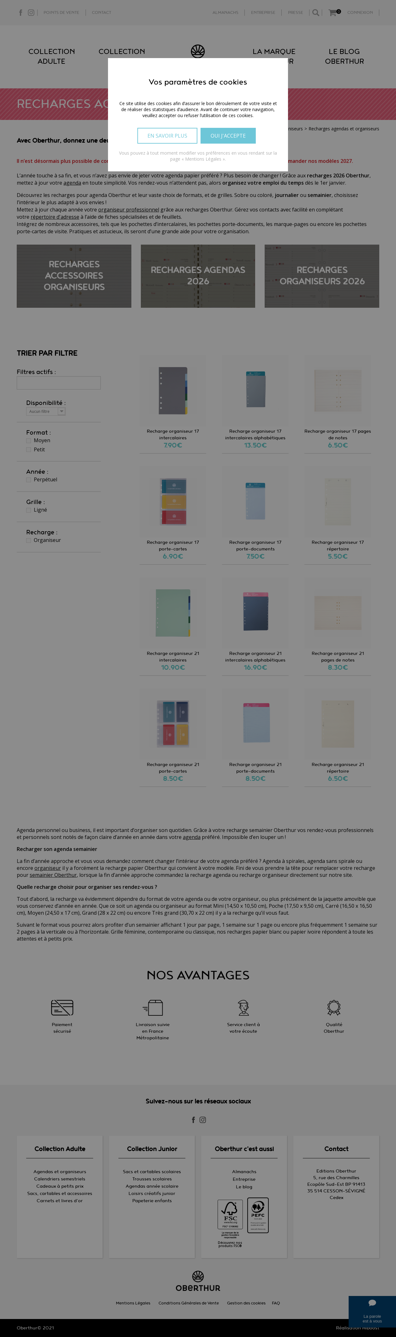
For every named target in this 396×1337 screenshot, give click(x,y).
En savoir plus (167, 135)
